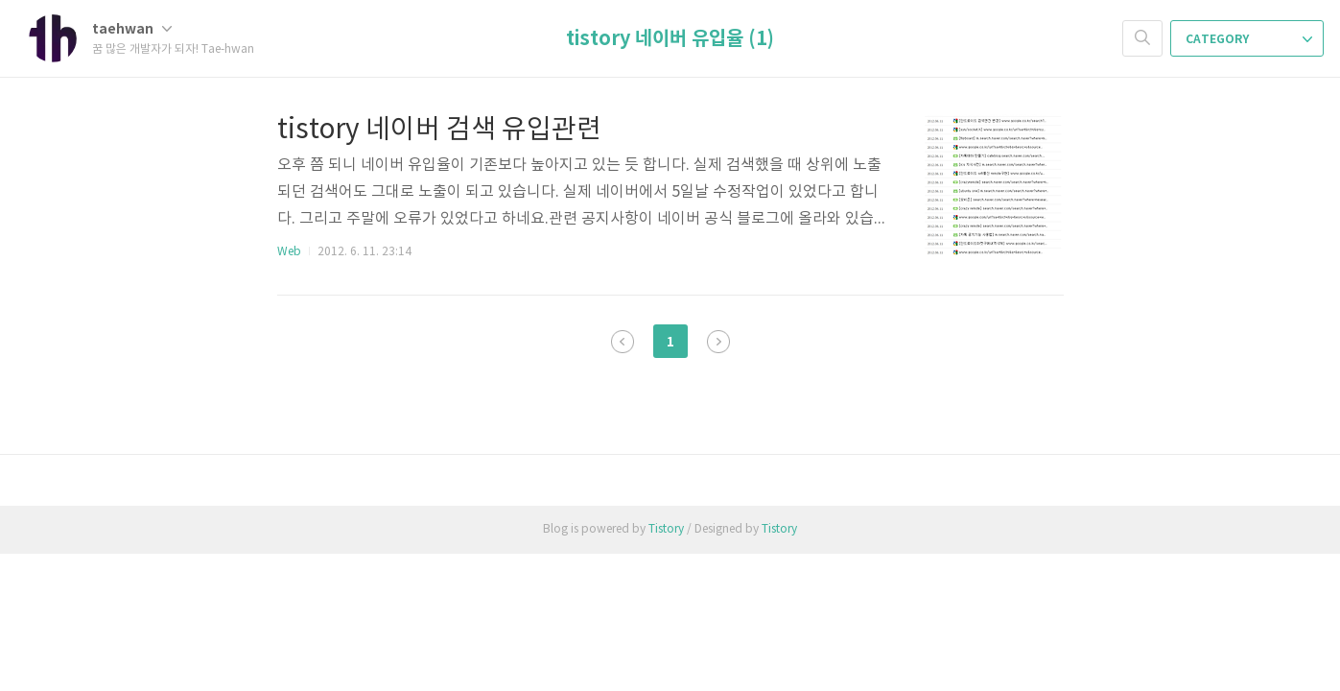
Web (289, 252)
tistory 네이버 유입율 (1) (670, 39)
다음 (718, 341)
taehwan (132, 29)
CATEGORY (1249, 39)
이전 (622, 341)
